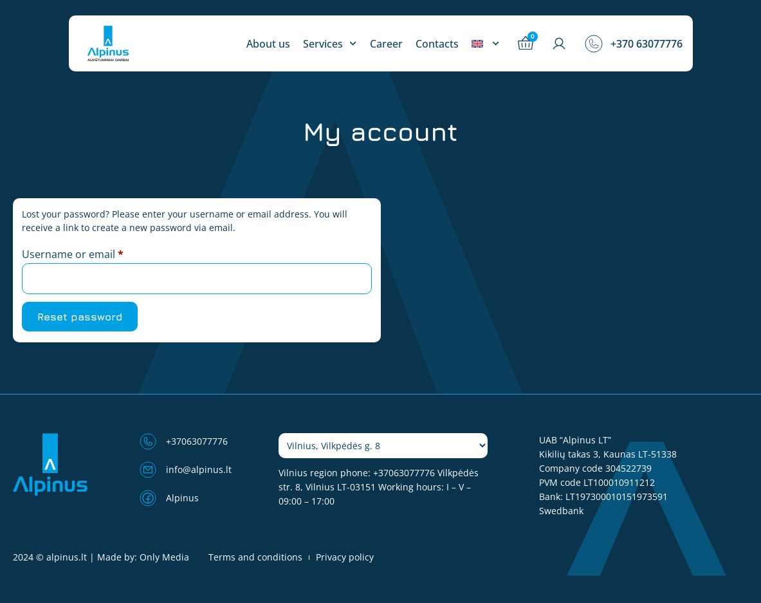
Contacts (437, 43)
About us (268, 43)
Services (329, 43)
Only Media (164, 557)
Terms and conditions (255, 557)
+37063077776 (404, 473)
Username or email (94, 253)
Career (386, 43)
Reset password (79, 316)
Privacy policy (345, 557)
